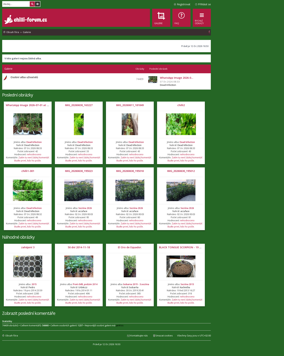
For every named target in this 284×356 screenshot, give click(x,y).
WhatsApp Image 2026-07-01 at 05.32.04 (31, 105)
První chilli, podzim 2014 (85, 284)
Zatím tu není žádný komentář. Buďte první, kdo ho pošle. (32, 159)
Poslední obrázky (17, 95)
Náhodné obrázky (18, 237)
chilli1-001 (27, 171)
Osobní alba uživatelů (24, 77)
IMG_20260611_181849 (130, 105)
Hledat (32, 4)
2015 (34, 284)
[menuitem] (181, 18)
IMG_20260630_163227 (79, 105)
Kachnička (185, 287)
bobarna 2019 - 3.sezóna (136, 284)
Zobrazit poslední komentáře (28, 313)
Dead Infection (168, 85)
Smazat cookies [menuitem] (164, 335)
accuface (82, 211)
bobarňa (133, 287)
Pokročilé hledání (37, 4)
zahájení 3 (27, 247)
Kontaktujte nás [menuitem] (139, 335)
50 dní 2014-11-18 (79, 247)
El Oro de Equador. (130, 247)
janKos (120, 325)
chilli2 (181, 105)
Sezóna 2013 (187, 284)
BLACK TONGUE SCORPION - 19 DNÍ (181, 247)
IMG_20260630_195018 (130, 171)
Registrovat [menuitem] (183, 4)
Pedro (32, 287)
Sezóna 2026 (85, 208)
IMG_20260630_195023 (79, 171)
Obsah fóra (11, 335)
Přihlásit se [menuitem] (204, 4)
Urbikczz (82, 287)
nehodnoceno (34, 154)
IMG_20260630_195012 (181, 171)
